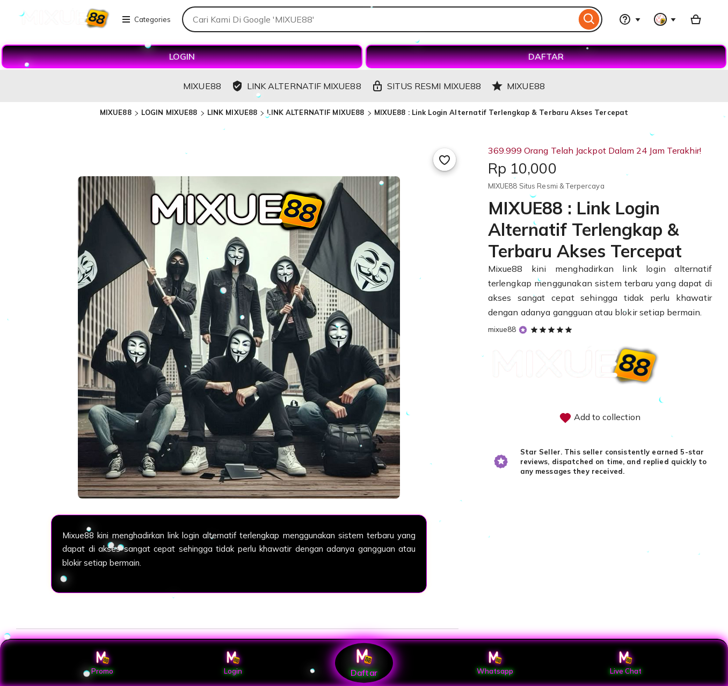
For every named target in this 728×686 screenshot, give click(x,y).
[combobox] (379, 19)
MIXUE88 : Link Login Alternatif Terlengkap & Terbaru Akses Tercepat (501, 112)
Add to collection (599, 417)
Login (233, 663)
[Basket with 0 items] (696, 19)
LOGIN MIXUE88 (169, 112)
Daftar (364, 662)
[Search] (589, 19)
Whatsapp (495, 663)
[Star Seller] (523, 330)
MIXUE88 (116, 112)
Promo (102, 663)
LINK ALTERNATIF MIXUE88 (315, 112)
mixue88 (502, 329)
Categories (146, 19)
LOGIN (182, 56)
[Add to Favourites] (444, 159)
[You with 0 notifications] (665, 19)
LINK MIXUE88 (232, 112)
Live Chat (626, 663)
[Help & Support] (629, 19)
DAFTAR (546, 56)
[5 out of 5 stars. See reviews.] (553, 329)
